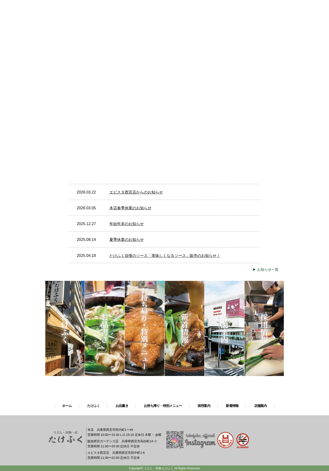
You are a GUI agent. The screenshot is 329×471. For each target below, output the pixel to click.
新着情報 (232, 405)
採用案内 (204, 405)
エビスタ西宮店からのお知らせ (136, 192)
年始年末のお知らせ (126, 224)
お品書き (122, 405)
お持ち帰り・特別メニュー (163, 405)
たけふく (93, 405)
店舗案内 (260, 405)
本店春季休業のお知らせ (130, 208)
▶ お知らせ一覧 (266, 269)
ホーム (67, 405)
